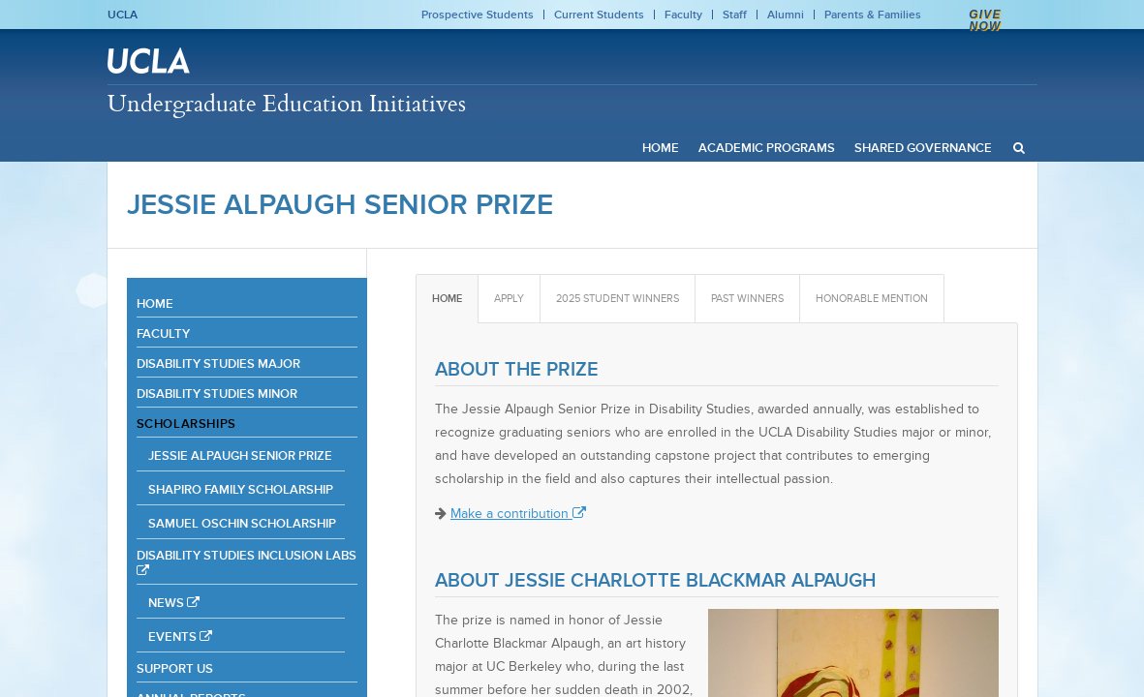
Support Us (175, 668)
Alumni (785, 14)
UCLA (123, 14)
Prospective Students (477, 14)
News (174, 602)
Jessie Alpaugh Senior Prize (340, 204)
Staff (735, 14)
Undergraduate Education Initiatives (287, 102)
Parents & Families (872, 14)
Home (155, 303)
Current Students (599, 14)
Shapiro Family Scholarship (240, 489)
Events (180, 636)
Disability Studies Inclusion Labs (246, 562)
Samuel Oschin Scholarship (242, 523)
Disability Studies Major (218, 363)
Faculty (683, 14)
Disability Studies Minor (217, 393)
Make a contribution (518, 513)
